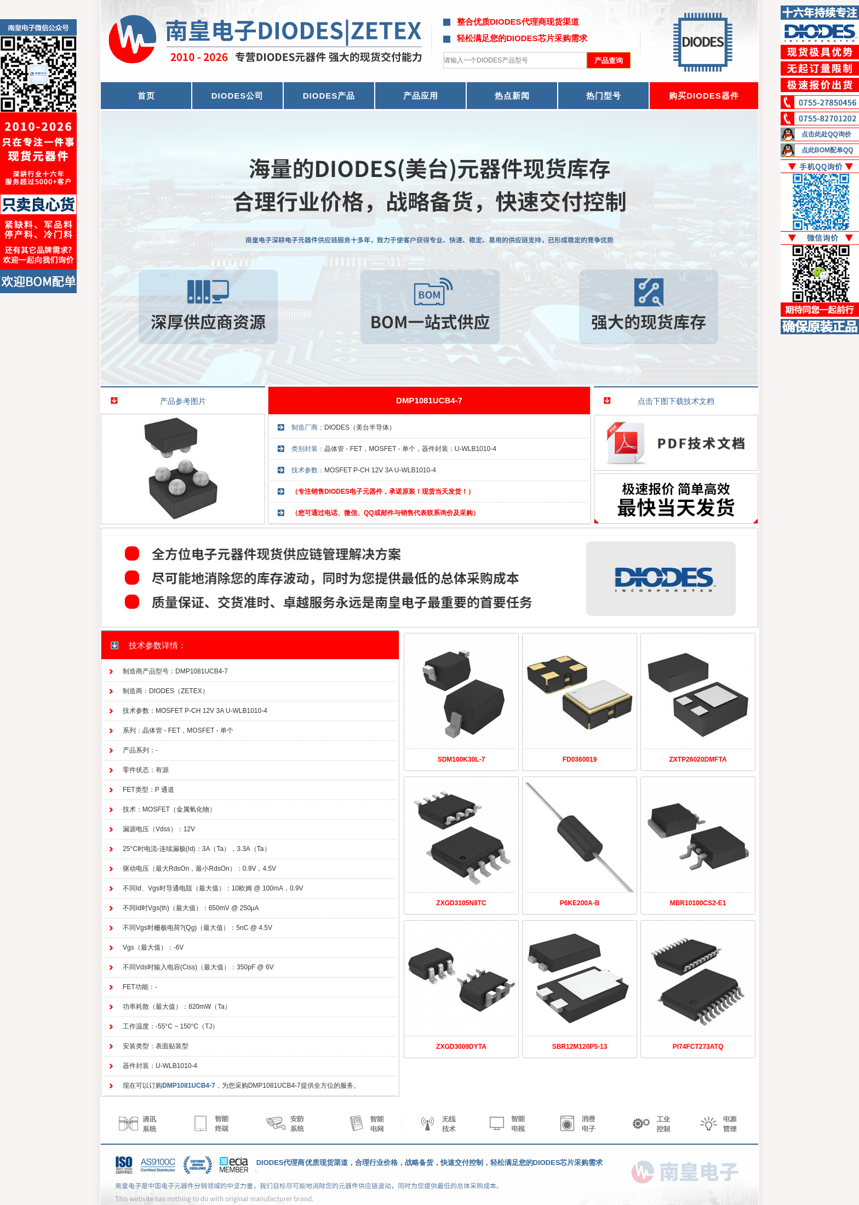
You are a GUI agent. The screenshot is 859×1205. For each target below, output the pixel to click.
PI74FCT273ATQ (698, 1046)
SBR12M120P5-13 (580, 1046)
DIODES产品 (329, 95)
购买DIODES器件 (704, 95)
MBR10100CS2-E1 (698, 903)
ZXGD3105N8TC (461, 903)
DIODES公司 (237, 95)
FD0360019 (580, 759)
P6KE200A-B (580, 903)
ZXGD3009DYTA (461, 1046)
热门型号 (603, 95)
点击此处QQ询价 (826, 134)
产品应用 (420, 95)
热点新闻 (512, 95)
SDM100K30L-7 (461, 759)
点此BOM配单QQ (827, 150)
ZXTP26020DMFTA (697, 759)
